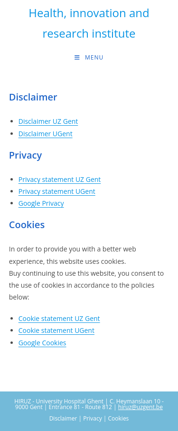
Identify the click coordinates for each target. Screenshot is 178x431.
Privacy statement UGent (57, 191)
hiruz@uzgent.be (140, 407)
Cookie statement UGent (56, 330)
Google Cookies (42, 342)
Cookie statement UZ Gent (59, 318)
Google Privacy (41, 203)
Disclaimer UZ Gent (48, 121)
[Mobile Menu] (89, 57)
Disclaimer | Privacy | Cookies (89, 418)
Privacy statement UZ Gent (60, 179)
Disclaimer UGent (46, 133)
